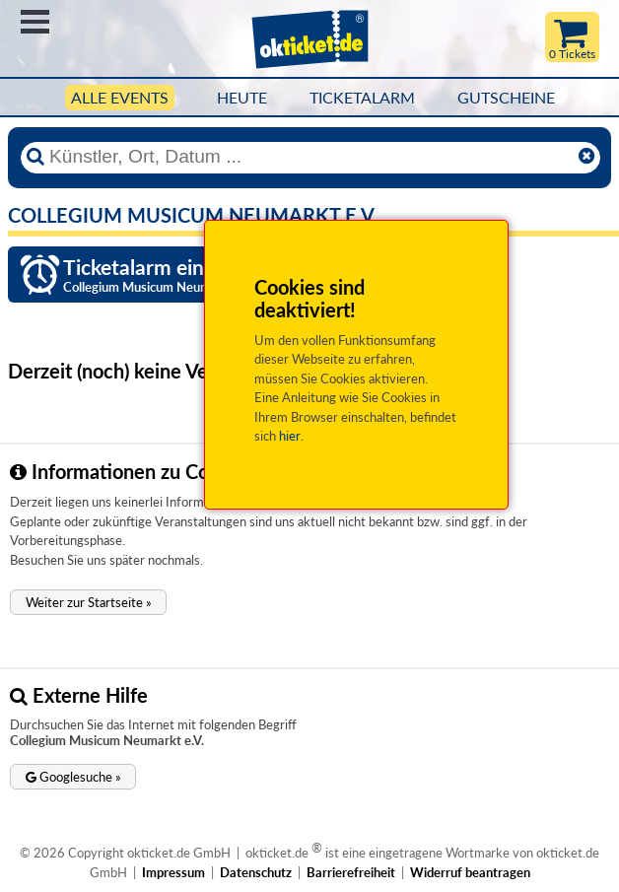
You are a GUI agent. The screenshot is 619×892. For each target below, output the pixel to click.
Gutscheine (506, 97)
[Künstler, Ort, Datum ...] (309, 157)
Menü (35, 21)
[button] (88, 602)
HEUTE (242, 97)
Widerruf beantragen (470, 872)
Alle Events (120, 97)
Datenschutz (256, 872)
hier (290, 436)
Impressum (173, 872)
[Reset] (586, 157)
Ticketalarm (362, 97)
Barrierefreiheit (351, 872)
